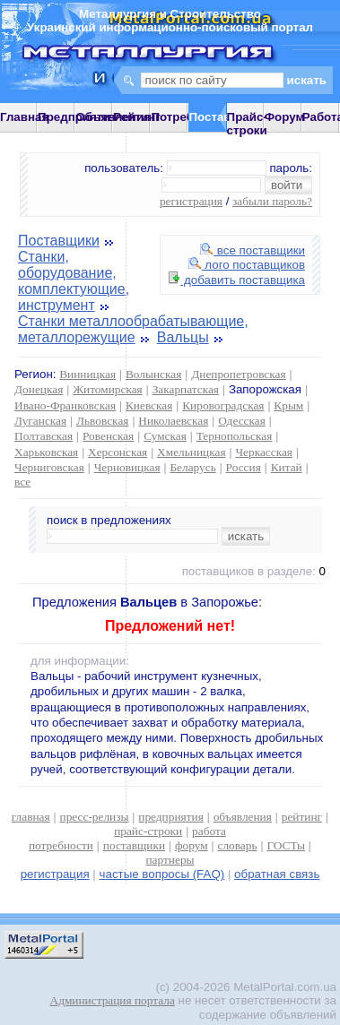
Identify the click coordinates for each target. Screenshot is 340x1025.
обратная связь (276, 874)
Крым (288, 405)
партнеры (169, 859)
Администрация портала (112, 1000)
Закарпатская (186, 389)
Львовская (102, 420)
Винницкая (87, 374)
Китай (286, 467)
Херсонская (117, 452)
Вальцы (183, 337)
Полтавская (43, 436)
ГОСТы (285, 845)
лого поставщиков (246, 264)
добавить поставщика (237, 280)
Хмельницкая (191, 452)
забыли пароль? (272, 201)
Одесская (242, 420)
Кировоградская (223, 405)
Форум (285, 117)
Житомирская (108, 389)
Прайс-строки (247, 123)
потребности (61, 845)
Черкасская (263, 452)
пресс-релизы (94, 816)
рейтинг (302, 816)
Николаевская (173, 420)
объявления (243, 816)
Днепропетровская (238, 374)
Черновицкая (127, 467)
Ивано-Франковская (65, 405)
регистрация (191, 201)
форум (191, 845)
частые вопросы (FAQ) (162, 874)
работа (209, 831)
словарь (237, 845)
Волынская (153, 374)
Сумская (165, 436)
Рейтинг (137, 117)
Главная (24, 117)
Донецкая (38, 389)
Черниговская (49, 467)
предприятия (170, 816)
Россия (243, 467)
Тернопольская (234, 436)
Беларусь (192, 467)
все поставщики (252, 250)
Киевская (149, 405)
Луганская (40, 420)
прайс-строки (148, 831)
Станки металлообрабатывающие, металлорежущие (133, 329)
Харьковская (46, 452)
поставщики (134, 845)
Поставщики (59, 240)
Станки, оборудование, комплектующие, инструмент (73, 281)
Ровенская (108, 436)
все (22, 481)
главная (31, 816)
